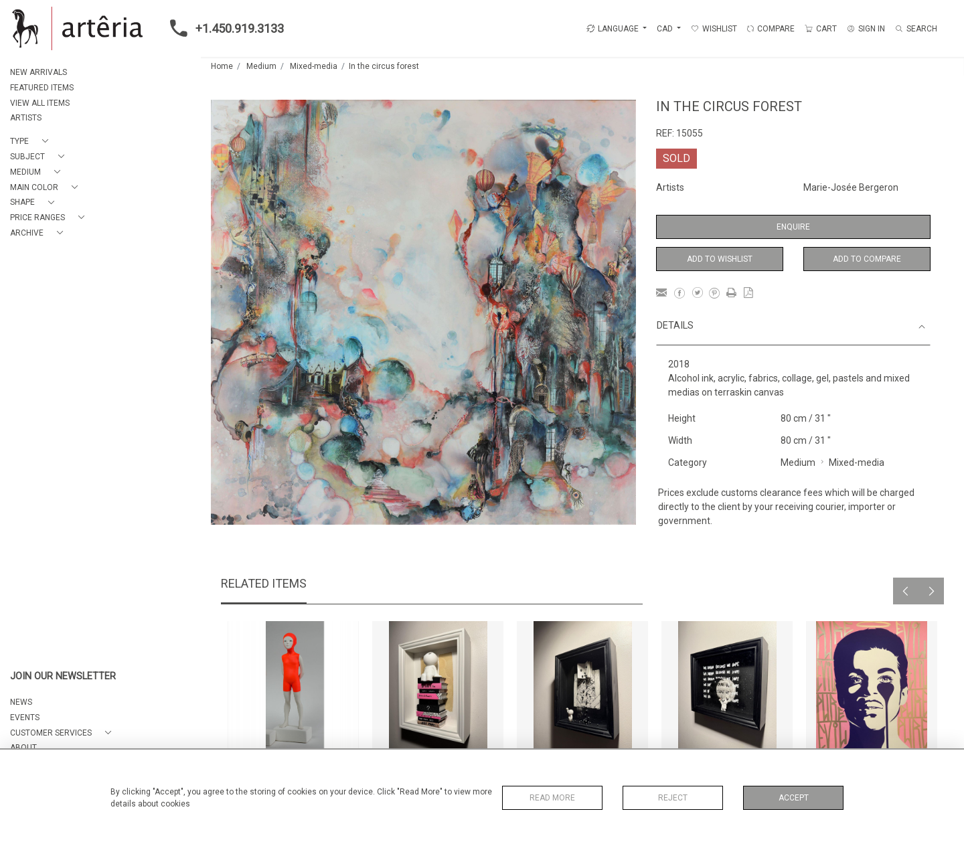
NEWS (21, 702)
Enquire (793, 227)
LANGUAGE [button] (612, 28)
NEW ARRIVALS (38, 72)
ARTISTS (26, 117)
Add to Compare (867, 259)
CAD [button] (666, 28)
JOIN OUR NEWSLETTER (63, 676)
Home (222, 66)
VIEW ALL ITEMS (40, 103)
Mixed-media (313, 66)
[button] (32, 141)
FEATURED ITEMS (42, 87)
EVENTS (24, 717)
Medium (261, 66)
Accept (794, 797)
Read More (552, 797)
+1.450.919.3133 (223, 28)
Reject (673, 797)
